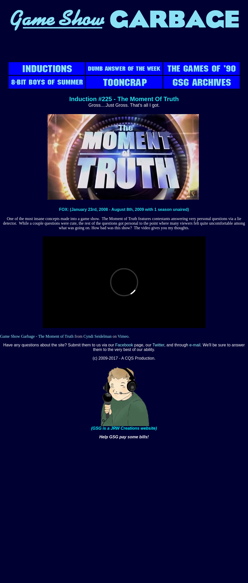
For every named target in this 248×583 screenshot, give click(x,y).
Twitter (158, 345)
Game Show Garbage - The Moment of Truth (37, 336)
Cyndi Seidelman (97, 336)
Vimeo (123, 336)
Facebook (124, 345)
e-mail (194, 345)
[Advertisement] (124, 49)
